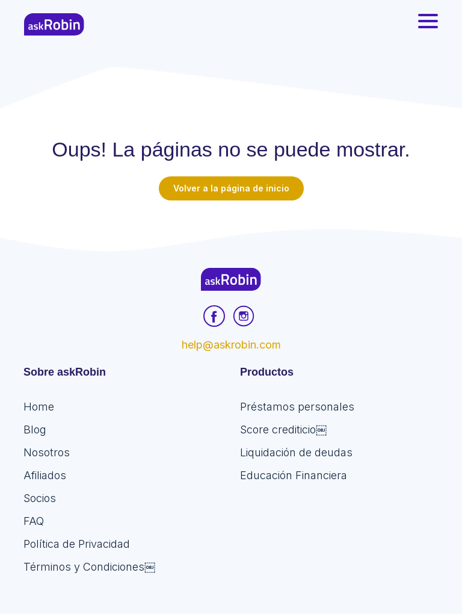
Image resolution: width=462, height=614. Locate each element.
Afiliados (44, 475)
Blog (34, 429)
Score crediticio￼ (283, 429)
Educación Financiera (293, 475)
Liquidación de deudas (296, 452)
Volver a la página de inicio (231, 188)
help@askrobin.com (231, 344)
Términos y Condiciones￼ (89, 566)
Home (38, 406)
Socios (39, 498)
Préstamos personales (297, 406)
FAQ (33, 521)
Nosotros (46, 452)
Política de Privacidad (76, 544)
